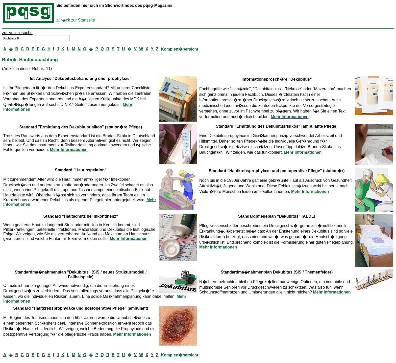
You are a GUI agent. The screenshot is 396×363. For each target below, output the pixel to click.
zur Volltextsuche (17, 33)
